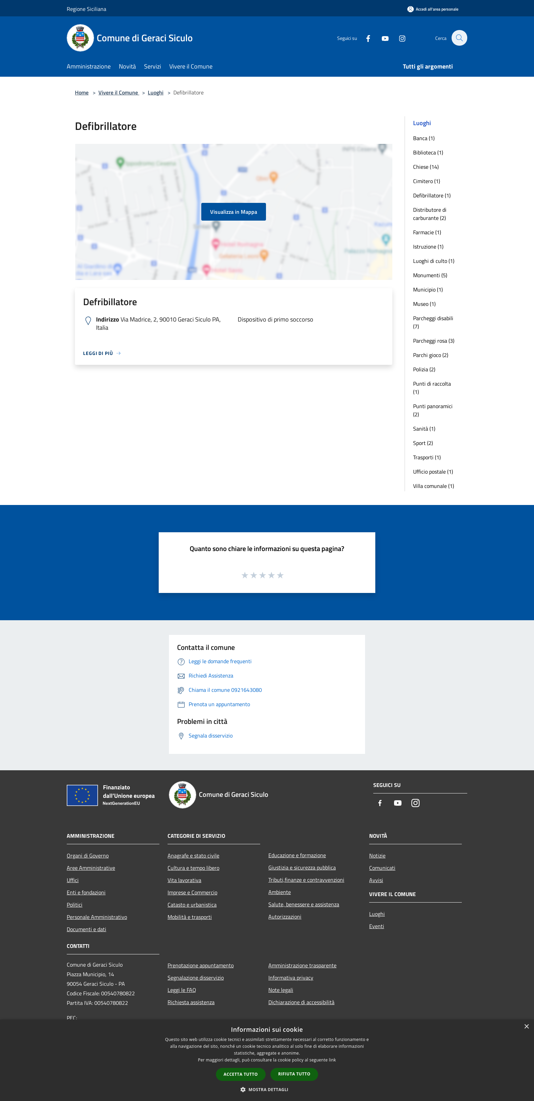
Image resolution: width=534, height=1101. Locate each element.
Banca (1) (424, 138)
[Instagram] (398, 37)
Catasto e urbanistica (192, 905)
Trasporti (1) (427, 457)
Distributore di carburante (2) (429, 214)
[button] (267, 1089)
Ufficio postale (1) (433, 471)
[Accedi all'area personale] (432, 9)
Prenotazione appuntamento (201, 965)
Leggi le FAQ (182, 990)
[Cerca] (459, 38)
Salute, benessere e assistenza (303, 904)
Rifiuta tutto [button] (294, 1074)
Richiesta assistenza (191, 1002)
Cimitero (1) (426, 181)
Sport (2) (423, 443)
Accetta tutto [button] (241, 1074)
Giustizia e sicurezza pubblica (302, 867)
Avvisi (376, 880)
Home (82, 92)
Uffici (73, 880)
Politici (74, 905)
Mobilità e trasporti (190, 917)
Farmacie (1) (427, 232)
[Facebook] (364, 37)
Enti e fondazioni (86, 892)
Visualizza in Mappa (233, 212)
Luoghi (155, 92)
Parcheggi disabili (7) (433, 322)
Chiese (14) (426, 167)
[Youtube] (381, 37)
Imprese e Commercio (192, 892)
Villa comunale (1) (433, 486)
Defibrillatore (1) (432, 195)
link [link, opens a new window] (332, 1060)
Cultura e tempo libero (193, 868)
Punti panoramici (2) (433, 410)
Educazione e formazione (297, 855)
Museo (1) (424, 304)
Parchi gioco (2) (430, 355)
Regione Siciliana (86, 9)
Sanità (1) (424, 429)
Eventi (376, 926)
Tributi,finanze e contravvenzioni (306, 880)
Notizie (377, 855)
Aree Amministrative (91, 868)
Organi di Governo (88, 855)
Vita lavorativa (184, 880)
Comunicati (382, 868)
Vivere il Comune (118, 92)
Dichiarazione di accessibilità (301, 1002)
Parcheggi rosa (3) (433, 341)
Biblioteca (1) (428, 152)
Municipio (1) (428, 289)
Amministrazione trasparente (302, 965)
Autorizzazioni (284, 916)
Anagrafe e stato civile (193, 855)
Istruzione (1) (428, 246)
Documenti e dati (86, 929)
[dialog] (267, 1060)
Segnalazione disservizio (196, 977)
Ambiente (279, 892)
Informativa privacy (290, 977)
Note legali (280, 990)
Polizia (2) (424, 369)
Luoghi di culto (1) (433, 261)
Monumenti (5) (430, 275)
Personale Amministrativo (97, 917)
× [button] (526, 1026)
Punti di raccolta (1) (432, 388)
